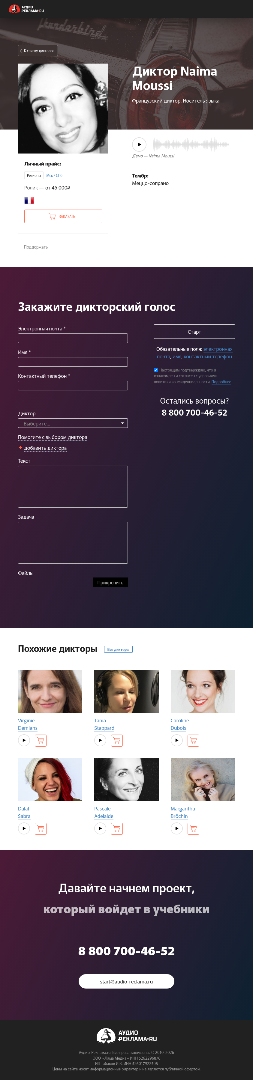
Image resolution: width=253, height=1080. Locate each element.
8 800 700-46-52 (194, 412)
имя (177, 356)
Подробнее (221, 381)
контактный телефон (208, 356)
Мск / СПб (54, 175)
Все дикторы (118, 649)
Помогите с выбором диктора (52, 436)
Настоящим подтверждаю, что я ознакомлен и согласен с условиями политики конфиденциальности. (186, 375)
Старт (194, 331)
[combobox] (73, 423)
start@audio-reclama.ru (126, 981)
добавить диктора (45, 447)
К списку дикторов (39, 50)
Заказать (67, 216)
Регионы (34, 175)
